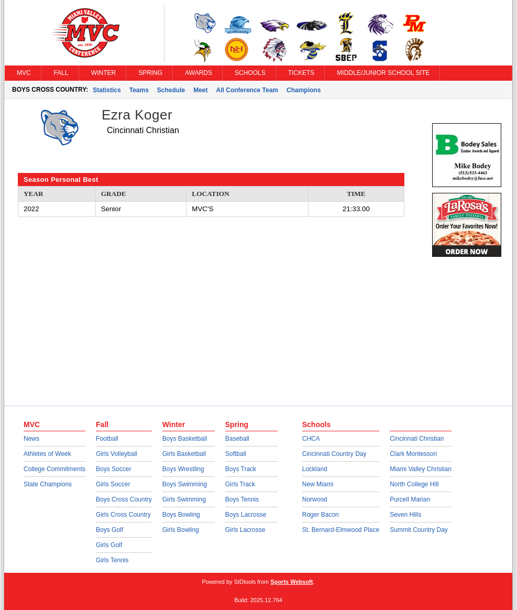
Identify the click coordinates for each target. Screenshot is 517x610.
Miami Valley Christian (421, 469)
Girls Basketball (184, 454)
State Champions (48, 484)
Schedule (171, 90)
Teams (139, 90)
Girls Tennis (112, 560)
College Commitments (54, 469)
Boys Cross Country (124, 499)
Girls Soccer (113, 484)
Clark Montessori (413, 454)
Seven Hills (405, 514)
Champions (304, 90)
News (31, 438)
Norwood (314, 499)
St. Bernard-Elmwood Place (340, 529)
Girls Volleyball (116, 454)
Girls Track (240, 484)
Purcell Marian (410, 499)
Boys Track (240, 469)
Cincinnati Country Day (334, 454)
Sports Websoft (291, 582)
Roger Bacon (320, 514)
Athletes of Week (47, 454)
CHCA (311, 438)
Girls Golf (109, 545)
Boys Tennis (242, 499)
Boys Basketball (184, 438)
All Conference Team (247, 90)
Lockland (314, 469)
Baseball (237, 438)
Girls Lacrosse (245, 529)
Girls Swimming (184, 499)
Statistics (106, 90)
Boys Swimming (184, 484)
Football (107, 438)
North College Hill (414, 484)
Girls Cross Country (123, 514)
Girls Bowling (180, 529)
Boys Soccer (113, 469)
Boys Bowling (181, 514)
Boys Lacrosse (246, 514)
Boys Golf (109, 529)
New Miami (317, 484)
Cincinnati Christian (417, 438)
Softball (235, 454)
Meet (200, 90)
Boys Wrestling (183, 469)
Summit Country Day (419, 529)
